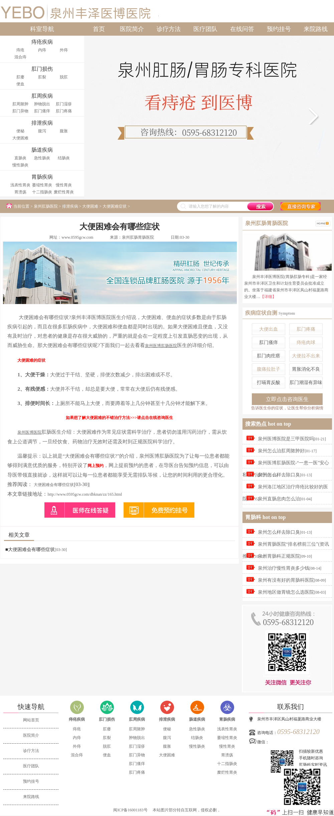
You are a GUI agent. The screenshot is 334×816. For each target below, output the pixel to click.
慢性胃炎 (64, 185)
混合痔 (20, 57)
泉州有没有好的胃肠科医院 (286, 580)
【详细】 (268, 296)
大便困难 (20, 138)
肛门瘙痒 (42, 111)
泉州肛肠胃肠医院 (138, 237)
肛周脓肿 (20, 104)
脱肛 (64, 77)
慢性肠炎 (20, 165)
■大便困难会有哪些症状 (30, 549)
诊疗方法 (169, 29)
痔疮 (20, 50)
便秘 (20, 131)
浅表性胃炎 (20, 185)
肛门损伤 (107, 719)
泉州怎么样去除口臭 (279, 474)
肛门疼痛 (64, 111)
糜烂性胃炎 (64, 192)
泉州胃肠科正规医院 (279, 556)
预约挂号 (279, 29)
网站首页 (31, 720)
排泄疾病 (70, 206)
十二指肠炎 (42, 192)
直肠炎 (20, 158)
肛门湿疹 (64, 104)
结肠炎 (64, 158)
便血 (20, 84)
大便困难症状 (115, 206)
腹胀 (64, 131)
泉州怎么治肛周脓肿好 (281, 450)
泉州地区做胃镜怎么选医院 (286, 592)
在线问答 (242, 29)
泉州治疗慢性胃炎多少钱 (283, 568)
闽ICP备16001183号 (130, 810)
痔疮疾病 (77, 719)
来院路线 (316, 29)
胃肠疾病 (227, 719)
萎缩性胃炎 (42, 185)
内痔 (42, 50)
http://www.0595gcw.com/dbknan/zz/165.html (84, 494)
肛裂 (42, 77)
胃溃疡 (20, 192)
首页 (99, 29)
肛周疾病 (137, 719)
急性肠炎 (42, 158)
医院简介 (132, 29)
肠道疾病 (197, 719)
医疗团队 (205, 29)
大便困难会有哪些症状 (54, 484)
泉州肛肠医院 (46, 206)
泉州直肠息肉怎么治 (279, 498)
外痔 (64, 50)
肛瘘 (20, 77)
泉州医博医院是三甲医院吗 (286, 438)
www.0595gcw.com (77, 237)
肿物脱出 (42, 104)
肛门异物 (20, 111)
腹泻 (42, 131)
